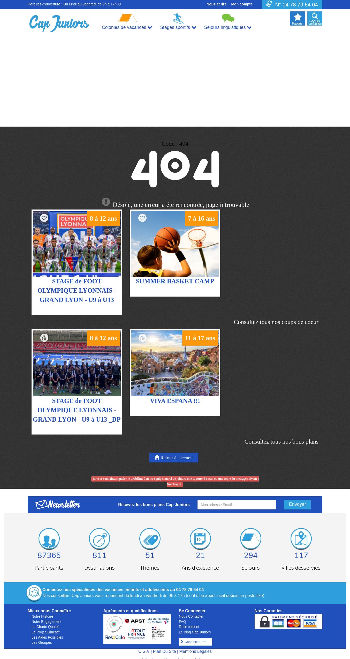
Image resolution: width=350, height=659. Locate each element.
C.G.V (144, 645)
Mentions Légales (195, 645)
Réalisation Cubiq (153, 653)
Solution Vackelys (188, 653)
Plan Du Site (164, 645)
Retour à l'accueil (174, 451)
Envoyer (297, 498)
